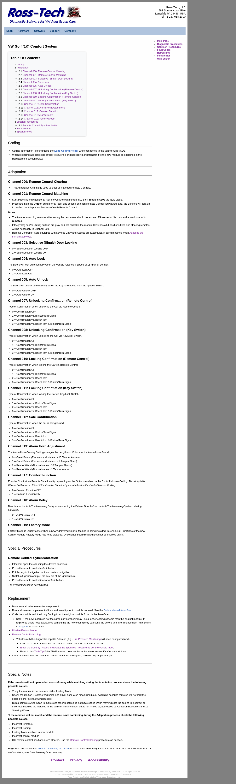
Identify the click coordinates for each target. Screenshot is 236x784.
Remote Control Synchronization (40, 125)
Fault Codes (163, 50)
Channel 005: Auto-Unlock (37, 85)
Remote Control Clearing (84, 740)
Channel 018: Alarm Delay (38, 115)
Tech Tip (39, 651)
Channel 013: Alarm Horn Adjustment (44, 107)
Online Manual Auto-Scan (118, 610)
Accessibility (98, 760)
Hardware (23, 30)
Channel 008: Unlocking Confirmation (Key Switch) (50, 93)
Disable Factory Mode (24, 630)
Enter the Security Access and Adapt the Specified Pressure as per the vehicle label (66, 647)
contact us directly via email (53, 748)
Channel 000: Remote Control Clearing (44, 71)
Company (70, 30)
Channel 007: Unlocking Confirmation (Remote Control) (53, 89)
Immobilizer (163, 55)
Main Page (163, 41)
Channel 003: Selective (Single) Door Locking (47, 78)
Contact (57, 760)
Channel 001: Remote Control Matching (44, 74)
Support (55, 30)
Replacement (24, 128)
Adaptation (22, 67)
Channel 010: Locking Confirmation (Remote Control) (52, 96)
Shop (9, 30)
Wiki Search (163, 58)
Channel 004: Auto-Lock (36, 82)
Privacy (76, 760)
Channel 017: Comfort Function (41, 111)
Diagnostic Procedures (169, 44)
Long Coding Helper (66, 150)
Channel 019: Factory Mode (39, 118)
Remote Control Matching (26, 634)
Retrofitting (163, 52)
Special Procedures (27, 121)
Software (39, 30)
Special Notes (24, 131)
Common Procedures (169, 47)
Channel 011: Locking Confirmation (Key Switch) (49, 100)
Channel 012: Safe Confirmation (41, 103)
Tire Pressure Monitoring (87, 639)
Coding (21, 64)
